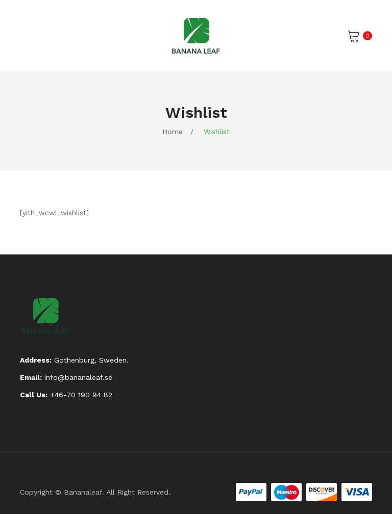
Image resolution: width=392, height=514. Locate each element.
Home (172, 131)
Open (27, 36)
